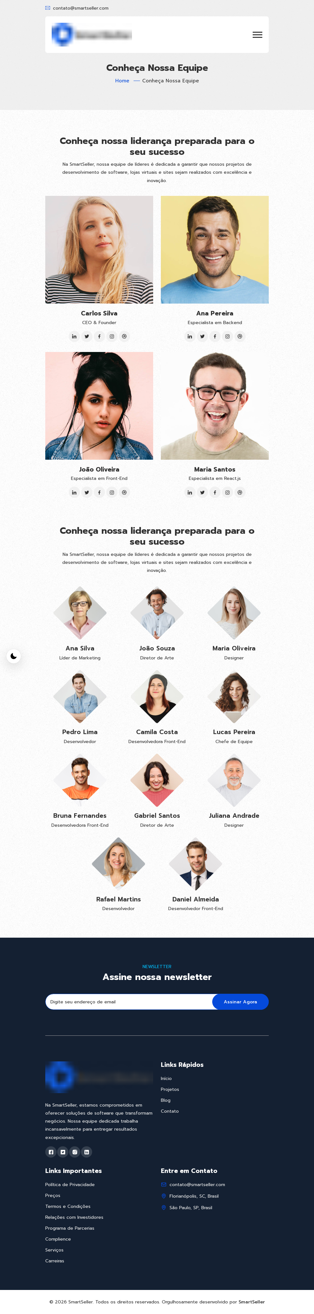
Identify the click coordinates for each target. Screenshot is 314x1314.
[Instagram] (112, 336)
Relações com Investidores (74, 1217)
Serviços (54, 1250)
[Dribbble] (124, 336)
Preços (52, 1195)
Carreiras (54, 1261)
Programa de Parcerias (69, 1228)
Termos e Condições (68, 1206)
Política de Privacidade (70, 1184)
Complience (58, 1239)
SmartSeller (252, 1302)
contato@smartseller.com (81, 8)
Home (122, 80)
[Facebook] (99, 336)
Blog (165, 1100)
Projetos (170, 1089)
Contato (170, 1111)
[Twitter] (86, 336)
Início (166, 1078)
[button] (257, 34)
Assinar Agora (240, 1002)
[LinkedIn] (74, 336)
